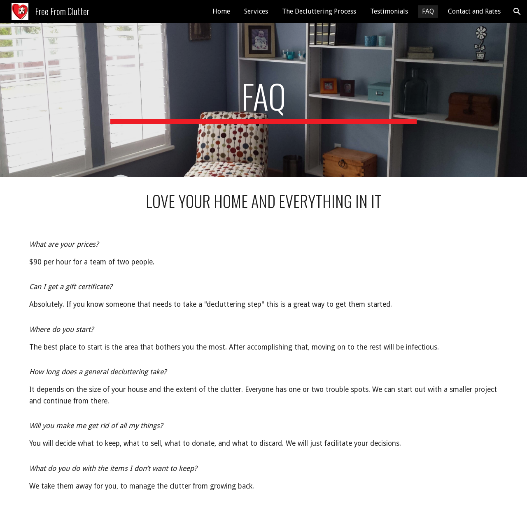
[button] (517, 11)
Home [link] (221, 11)
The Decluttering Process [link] (319, 11)
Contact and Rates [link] (474, 11)
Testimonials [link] (389, 11)
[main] (263, 100)
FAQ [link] (428, 11)
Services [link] (256, 11)
